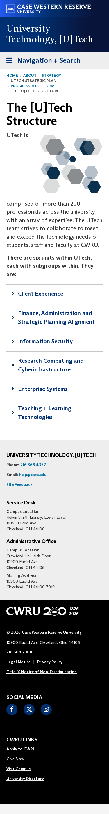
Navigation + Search (42, 61)
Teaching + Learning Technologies (45, 413)
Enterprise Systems (43, 388)
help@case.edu (33, 474)
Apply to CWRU (21, 749)
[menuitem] (25, 749)
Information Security (45, 341)
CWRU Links (21, 740)
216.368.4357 (33, 464)
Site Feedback (19, 484)
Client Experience (40, 293)
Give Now (15, 758)
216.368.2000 (19, 652)
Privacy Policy (49, 661)
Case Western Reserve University (52, 632)
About (30, 75)
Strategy (51, 75)
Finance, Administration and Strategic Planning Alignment (56, 317)
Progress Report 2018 (32, 86)
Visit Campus (18, 768)
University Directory (25, 778)
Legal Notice (18, 661)
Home (12, 75)
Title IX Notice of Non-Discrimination (41, 671)
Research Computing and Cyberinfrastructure (51, 365)
